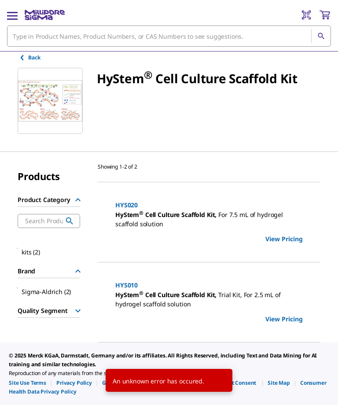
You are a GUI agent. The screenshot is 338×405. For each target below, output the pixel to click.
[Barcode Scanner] (306, 15)
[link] (27, 383)
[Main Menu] (12, 15)
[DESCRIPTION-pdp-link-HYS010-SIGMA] (209, 300)
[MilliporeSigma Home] (45, 15)
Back (29, 57)
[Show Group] (77, 310)
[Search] (321, 36)
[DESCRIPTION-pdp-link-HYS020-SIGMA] (209, 219)
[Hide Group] (77, 199)
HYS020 (126, 205)
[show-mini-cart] (325, 15)
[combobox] (169, 36)
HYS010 (126, 285)
